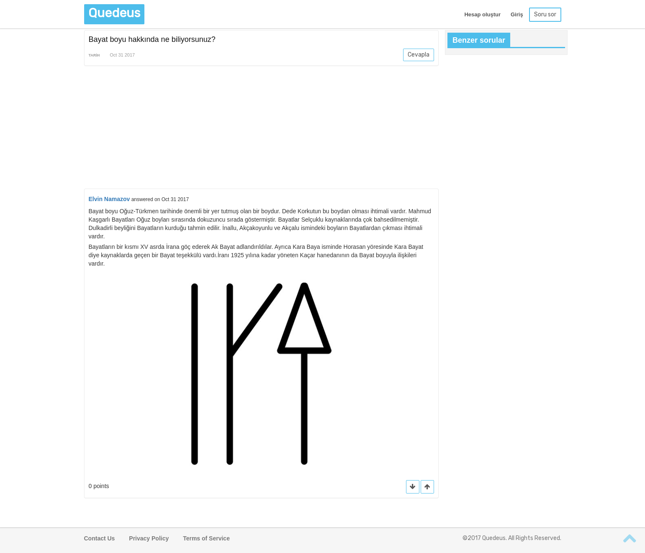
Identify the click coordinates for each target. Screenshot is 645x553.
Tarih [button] (94, 55)
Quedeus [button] (114, 13)
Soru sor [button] (545, 14)
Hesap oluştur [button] (482, 14)
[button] (427, 487)
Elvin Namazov (109, 199)
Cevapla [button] (418, 54)
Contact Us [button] (99, 538)
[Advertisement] (261, 128)
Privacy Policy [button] (149, 538)
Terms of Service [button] (206, 538)
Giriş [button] (517, 14)
